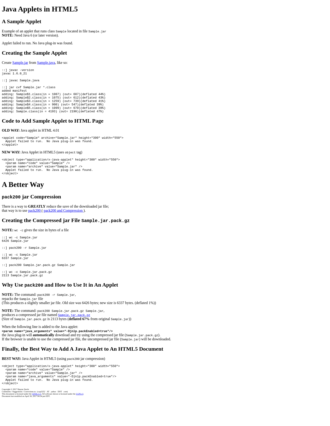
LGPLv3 (79, 421)
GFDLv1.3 (36, 421)
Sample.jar (20, 63)
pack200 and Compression (64, 225)
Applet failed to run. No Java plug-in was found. (37, 43)
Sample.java (46, 63)
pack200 (34, 225)
